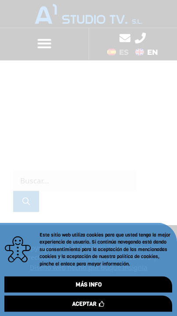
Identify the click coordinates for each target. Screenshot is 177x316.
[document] (88, 158)
